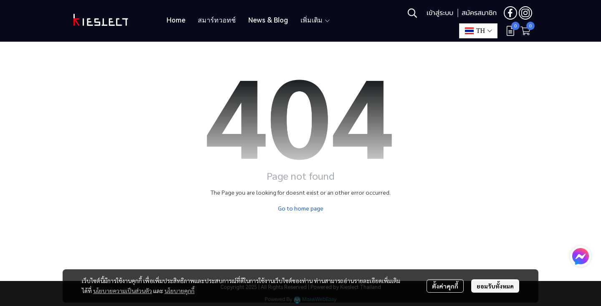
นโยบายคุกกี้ (179, 290)
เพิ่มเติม (315, 20)
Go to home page (300, 208)
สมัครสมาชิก (479, 13)
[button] (412, 13)
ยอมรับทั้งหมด (495, 286)
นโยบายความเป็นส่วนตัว (122, 290)
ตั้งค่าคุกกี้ (445, 286)
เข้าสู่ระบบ (440, 13)
